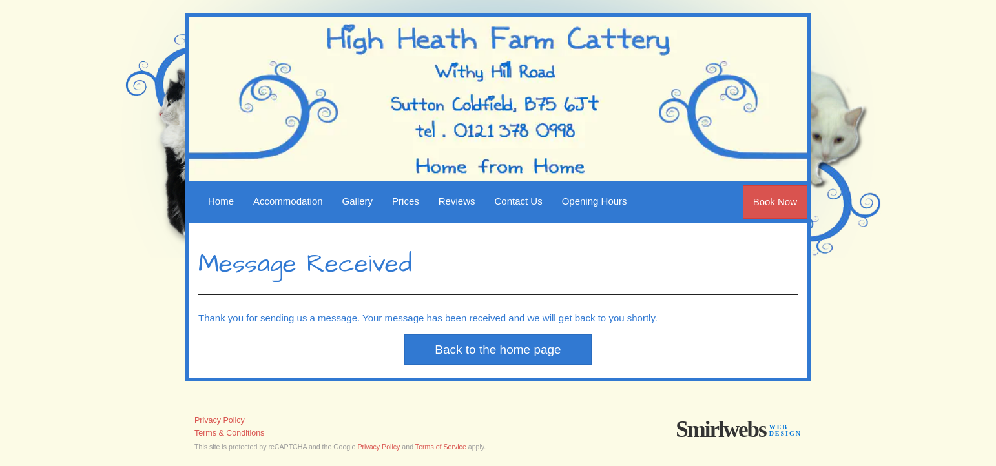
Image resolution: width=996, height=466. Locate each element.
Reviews (457, 201)
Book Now (775, 201)
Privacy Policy (219, 420)
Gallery (357, 201)
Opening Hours (594, 201)
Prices (405, 201)
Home (221, 201)
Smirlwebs (721, 429)
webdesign (785, 430)
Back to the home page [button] (498, 349)
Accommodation (288, 201)
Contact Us (518, 201)
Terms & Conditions (229, 433)
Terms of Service (440, 447)
